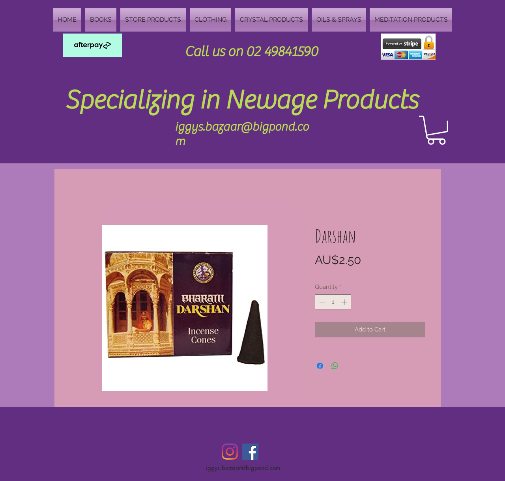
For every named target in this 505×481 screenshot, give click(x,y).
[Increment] (345, 302)
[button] (436, 130)
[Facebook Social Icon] (250, 452)
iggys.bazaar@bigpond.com (243, 468)
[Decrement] (321, 302)
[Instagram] (230, 452)
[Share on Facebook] (320, 366)
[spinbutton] (333, 302)
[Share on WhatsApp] (335, 366)
